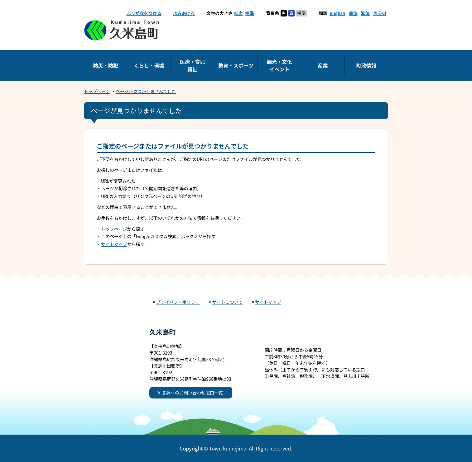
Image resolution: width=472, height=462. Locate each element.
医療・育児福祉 (192, 65)
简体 (353, 13)
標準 (249, 13)
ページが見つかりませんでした (146, 91)
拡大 (238, 13)
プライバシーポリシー (178, 302)
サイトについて (227, 302)
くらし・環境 (149, 65)
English (337, 13)
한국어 (379, 13)
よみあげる (184, 13)
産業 (323, 65)
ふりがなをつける (144, 13)
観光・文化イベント (279, 65)
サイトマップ (114, 244)
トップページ (97, 91)
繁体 (365, 13)
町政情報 (366, 65)
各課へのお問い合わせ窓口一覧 (192, 392)
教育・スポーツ (235, 65)
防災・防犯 (105, 65)
